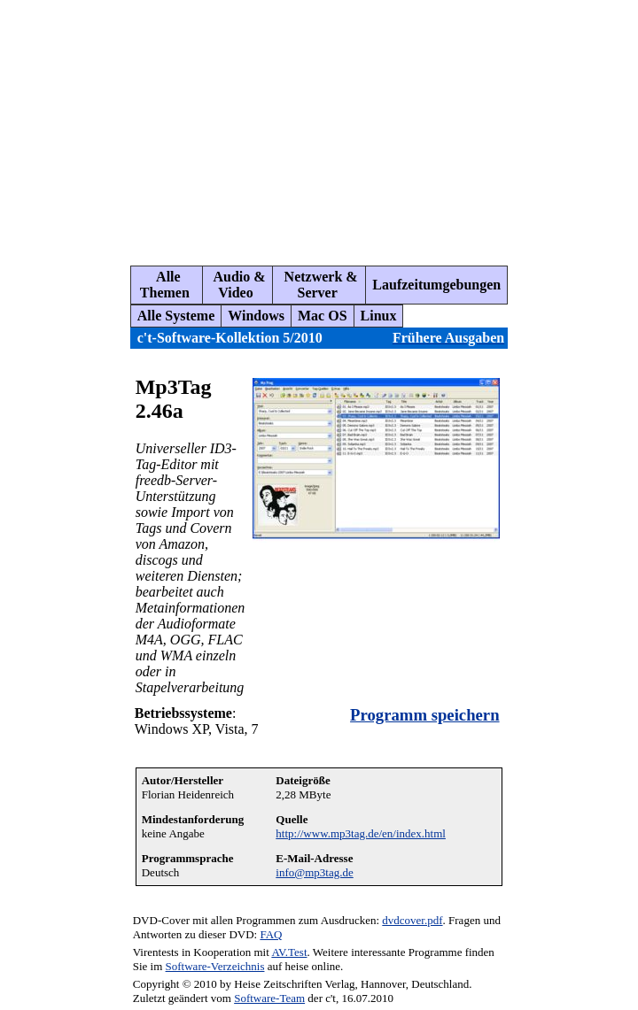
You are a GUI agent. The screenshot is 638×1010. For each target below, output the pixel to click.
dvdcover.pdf (412, 920)
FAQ (271, 934)
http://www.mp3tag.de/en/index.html (361, 833)
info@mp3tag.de (314, 872)
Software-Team (269, 998)
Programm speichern (424, 714)
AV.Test (289, 952)
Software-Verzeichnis (215, 966)
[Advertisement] (323, 126)
